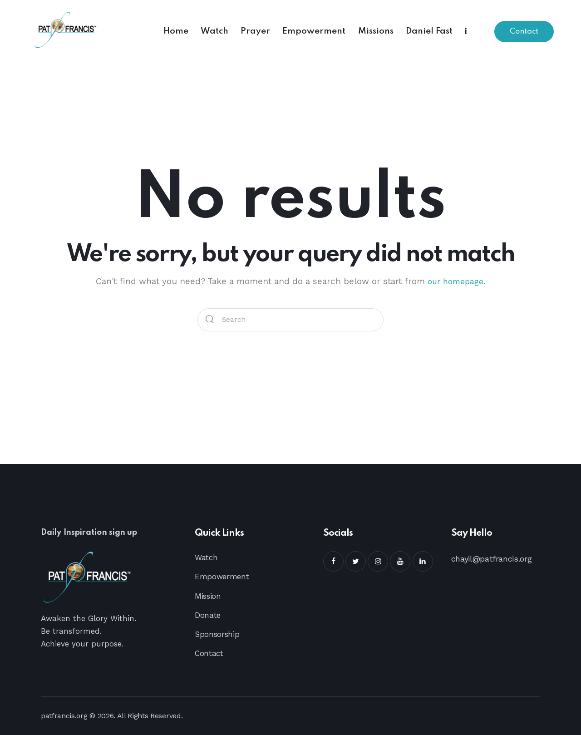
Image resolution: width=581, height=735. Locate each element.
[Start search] (210, 319)
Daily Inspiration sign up (99, 533)
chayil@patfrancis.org (491, 558)
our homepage (455, 281)
